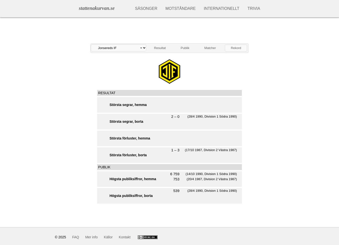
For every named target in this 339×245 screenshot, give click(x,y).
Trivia (254, 8)
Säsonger (146, 8)
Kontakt (124, 237)
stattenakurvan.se (97, 8)
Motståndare (180, 8)
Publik (185, 48)
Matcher (210, 48)
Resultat (160, 48)
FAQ (75, 237)
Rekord (236, 48)
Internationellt (221, 8)
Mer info (91, 237)
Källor (108, 237)
